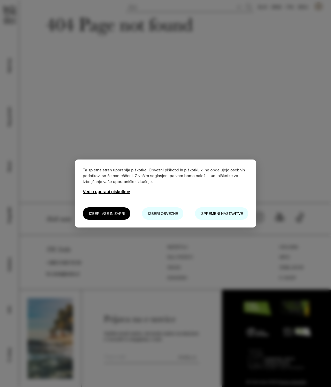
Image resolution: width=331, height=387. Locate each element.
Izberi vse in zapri (107, 213)
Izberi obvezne (163, 213)
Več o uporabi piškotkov (106, 191)
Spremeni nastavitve (222, 213)
